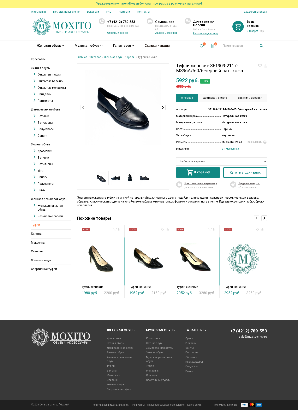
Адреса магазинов (166, 32)
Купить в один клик (245, 172)
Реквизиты (138, 404)
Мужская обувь (88, 46)
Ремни (189, 371)
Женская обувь (50, 46)
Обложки (191, 357)
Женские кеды (41, 260)
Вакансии (93, 11)
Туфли (131, 57)
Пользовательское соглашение (166, 404)
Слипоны (37, 251)
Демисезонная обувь (45, 109)
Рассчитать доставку (205, 33)
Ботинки (41, 116)
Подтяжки (191, 366)
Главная (82, 57)
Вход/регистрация (255, 11)
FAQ (108, 11)
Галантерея (123, 46)
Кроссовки (38, 59)
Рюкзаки (190, 343)
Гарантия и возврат (249, 97)
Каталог (95, 57)
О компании (38, 11)
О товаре (187, 97)
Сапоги (40, 135)
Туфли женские (92, 287)
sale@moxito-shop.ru (253, 336)
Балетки (36, 233)
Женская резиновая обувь (49, 199)
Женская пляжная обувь (48, 207)
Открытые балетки (48, 81)
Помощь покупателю (66, 11)
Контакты (143, 11)
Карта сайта (194, 404)
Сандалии (42, 94)
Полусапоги (44, 129)
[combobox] (238, 46)
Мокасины (38, 242)
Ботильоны (43, 122)
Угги (38, 170)
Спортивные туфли (44, 269)
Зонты (189, 347)
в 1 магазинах (230, 148)
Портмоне (191, 352)
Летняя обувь (40, 68)
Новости (124, 11)
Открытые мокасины (50, 87)
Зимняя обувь (40, 144)
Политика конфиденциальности (110, 404)
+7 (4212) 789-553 (121, 22)
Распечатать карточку (200, 183)
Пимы (39, 190)
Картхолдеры (194, 361)
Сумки (189, 338)
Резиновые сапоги (48, 216)
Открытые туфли (47, 74)
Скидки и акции (157, 46)
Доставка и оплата (215, 97)
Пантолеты (43, 100)
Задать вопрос (249, 183)
